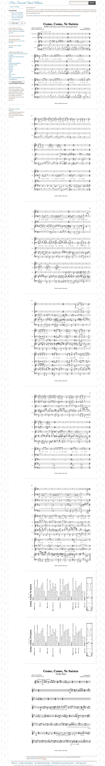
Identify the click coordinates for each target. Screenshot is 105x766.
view (13, 14)
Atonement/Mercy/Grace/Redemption (18, 53)
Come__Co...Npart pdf (17, 12)
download (19, 14)
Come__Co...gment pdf (17, 16)
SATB (22, 36)
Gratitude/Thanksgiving (15, 63)
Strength (11, 69)
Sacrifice (11, 68)
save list (78, 15)
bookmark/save (37, 15)
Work (10, 76)
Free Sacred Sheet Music (26, 3)
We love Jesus (49, 765)
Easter (10, 60)
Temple (10, 71)
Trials (10, 72)
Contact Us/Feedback (26, 763)
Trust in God (12, 74)
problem (33, 758)
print (16, 14)
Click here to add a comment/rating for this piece (16, 82)
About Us (14, 763)
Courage (11, 55)
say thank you (14, 31)
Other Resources (80, 763)
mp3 (12, 19)
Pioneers (11, 66)
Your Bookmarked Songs (42, 763)
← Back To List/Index (14, 6)
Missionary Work (13, 64)
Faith (10, 61)
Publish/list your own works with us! (63, 763)
